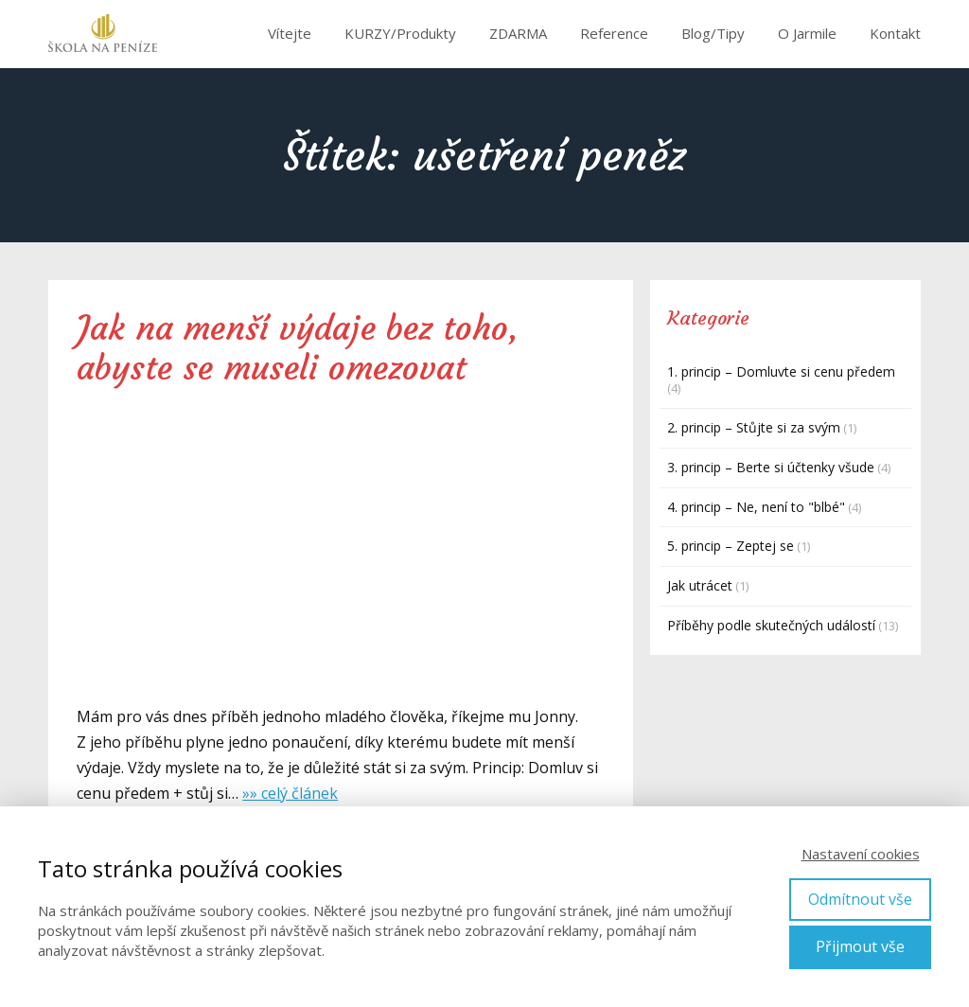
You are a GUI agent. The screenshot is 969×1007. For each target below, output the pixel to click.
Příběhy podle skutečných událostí (771, 625)
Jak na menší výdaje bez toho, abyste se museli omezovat (298, 348)
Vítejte (289, 33)
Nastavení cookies (861, 853)
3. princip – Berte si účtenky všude (770, 467)
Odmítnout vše (860, 899)
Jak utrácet (699, 585)
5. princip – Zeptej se (730, 546)
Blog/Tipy (713, 33)
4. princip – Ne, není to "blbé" (756, 507)
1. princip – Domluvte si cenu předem (781, 371)
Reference (614, 33)
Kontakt (895, 33)
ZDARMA (518, 33)
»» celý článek (290, 793)
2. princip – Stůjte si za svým (753, 427)
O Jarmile (807, 33)
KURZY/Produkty (400, 33)
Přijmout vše (860, 946)
